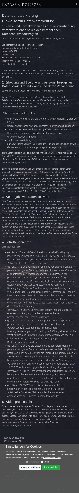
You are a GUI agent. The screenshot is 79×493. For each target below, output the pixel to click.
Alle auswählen (51, 467)
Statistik (47, 462)
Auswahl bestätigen (30, 467)
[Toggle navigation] (76, 4)
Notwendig (34, 462)
